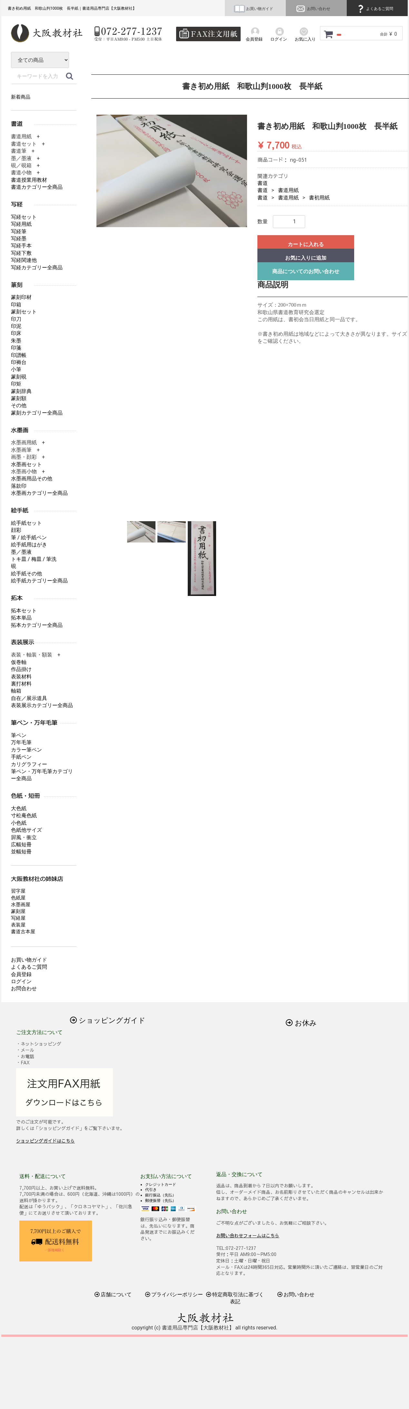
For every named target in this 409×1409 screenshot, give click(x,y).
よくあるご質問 (374, 8)
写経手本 (21, 246)
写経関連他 (24, 260)
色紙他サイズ (26, 830)
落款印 (18, 486)
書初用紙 (319, 198)
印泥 (16, 326)
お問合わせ (24, 988)
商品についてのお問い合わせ (305, 271)
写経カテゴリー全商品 (37, 267)
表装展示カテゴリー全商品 (42, 705)
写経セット (24, 217)
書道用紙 (288, 190)
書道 (262, 183)
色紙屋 (18, 898)
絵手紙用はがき (29, 545)
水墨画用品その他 (31, 478)
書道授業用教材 (29, 180)
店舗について (113, 1294)
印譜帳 (18, 355)
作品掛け (21, 669)
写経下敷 (21, 253)
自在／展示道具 (29, 698)
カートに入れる (306, 244)
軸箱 (16, 691)
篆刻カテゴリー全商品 (37, 413)
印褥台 (18, 362)
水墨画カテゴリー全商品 (39, 493)
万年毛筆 (21, 742)
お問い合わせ (312, 8)
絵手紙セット (26, 523)
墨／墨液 (21, 552)
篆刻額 (18, 398)
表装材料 (21, 677)
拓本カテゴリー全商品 (37, 625)
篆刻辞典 (21, 391)
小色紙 (18, 823)
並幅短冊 (21, 851)
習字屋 (18, 891)
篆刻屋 (18, 911)
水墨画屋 (20, 904)
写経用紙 (21, 224)
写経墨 (18, 238)
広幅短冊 (21, 844)
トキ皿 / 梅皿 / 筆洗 (33, 559)
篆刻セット (24, 312)
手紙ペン (21, 757)
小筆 (16, 369)
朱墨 (16, 341)
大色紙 (18, 808)
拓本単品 (21, 618)
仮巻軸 (18, 662)
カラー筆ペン (26, 750)
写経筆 (18, 231)
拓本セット (24, 611)
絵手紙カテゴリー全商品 (39, 581)
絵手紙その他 (26, 573)
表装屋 (18, 925)
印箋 (16, 348)
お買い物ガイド (253, 8)
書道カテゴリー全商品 (37, 187)
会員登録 (21, 974)
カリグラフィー (29, 764)
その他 (18, 405)
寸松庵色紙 (24, 815)
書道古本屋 (23, 932)
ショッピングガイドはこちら (45, 1140)
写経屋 (18, 918)
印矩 (16, 384)
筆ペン (18, 735)
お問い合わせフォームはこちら (247, 1235)
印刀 (16, 319)
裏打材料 (21, 684)
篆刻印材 (21, 297)
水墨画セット (26, 464)
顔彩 (16, 530)
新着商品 (20, 97)
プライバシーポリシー (174, 1294)
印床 (16, 333)
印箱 (16, 305)
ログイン (21, 981)
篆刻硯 (18, 377)
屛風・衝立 (24, 837)
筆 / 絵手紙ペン (29, 537)
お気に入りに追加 (305, 258)
